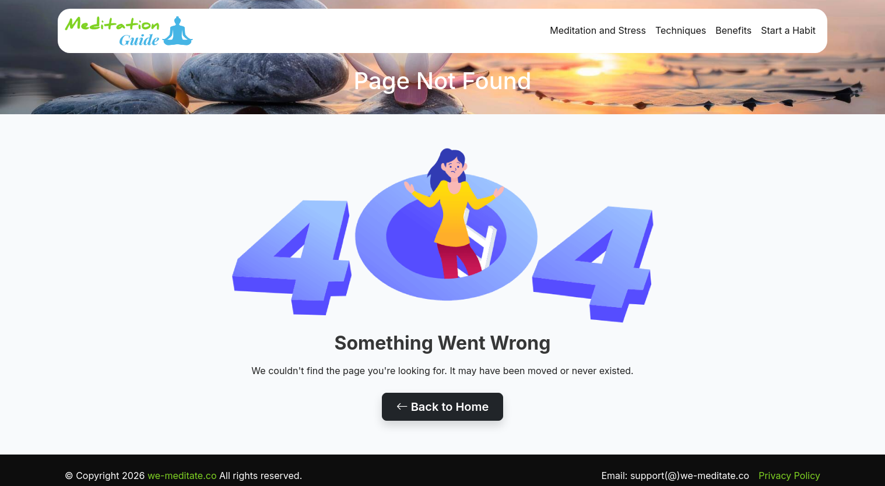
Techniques (680, 30)
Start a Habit (788, 30)
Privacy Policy (789, 475)
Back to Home (442, 407)
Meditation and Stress (598, 30)
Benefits (733, 30)
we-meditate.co (182, 475)
